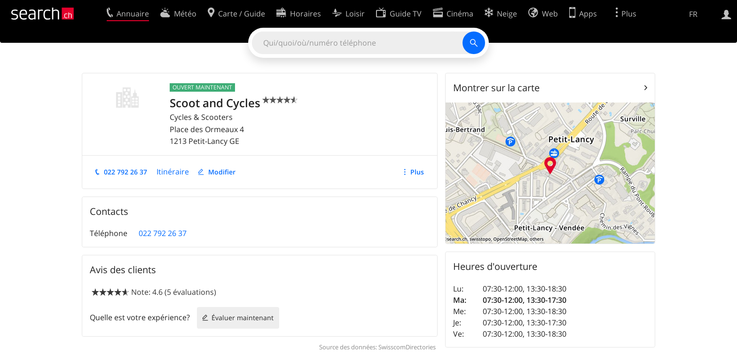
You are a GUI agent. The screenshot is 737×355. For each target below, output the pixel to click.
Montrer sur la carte (496, 87)
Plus (417, 171)
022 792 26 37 (125, 171)
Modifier (221, 171)
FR (693, 14)
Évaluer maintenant (243, 317)
